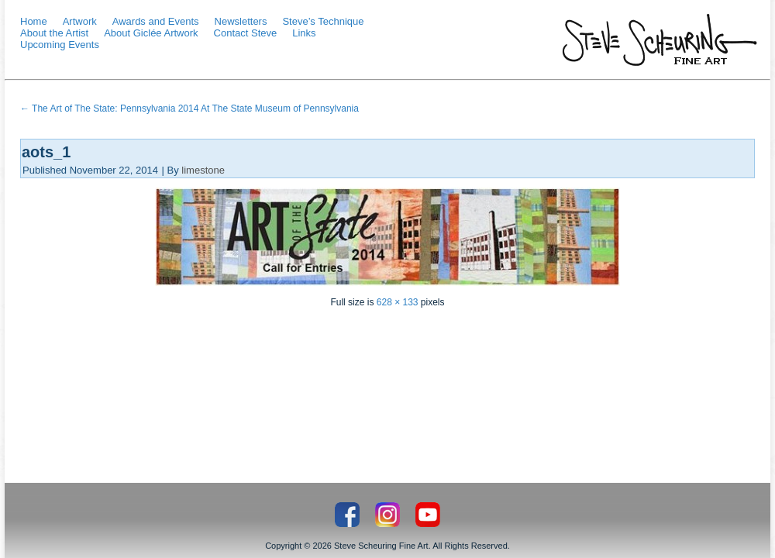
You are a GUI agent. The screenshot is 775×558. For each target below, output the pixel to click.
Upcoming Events (59, 44)
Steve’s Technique (322, 21)
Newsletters (241, 21)
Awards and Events (155, 21)
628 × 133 (397, 302)
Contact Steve (245, 33)
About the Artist (54, 33)
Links (303, 33)
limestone (203, 170)
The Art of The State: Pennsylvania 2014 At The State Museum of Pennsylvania (189, 108)
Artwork (80, 21)
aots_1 (46, 151)
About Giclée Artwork (151, 33)
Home (33, 21)
